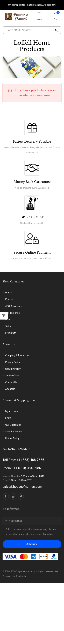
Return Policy (12, 438)
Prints (8, 292)
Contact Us (11, 382)
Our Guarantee (13, 424)
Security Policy (13, 368)
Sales (8, 326)
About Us (10, 389)
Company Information (17, 355)
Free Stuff (10, 333)
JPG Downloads (13, 306)
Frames (9, 299)
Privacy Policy (12, 362)
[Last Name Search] (32, 30)
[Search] (56, 30)
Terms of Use (12, 375)
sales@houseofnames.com (22, 487)
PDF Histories (12, 312)
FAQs (8, 418)
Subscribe (31, 544)
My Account (11, 411)
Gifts (7, 319)
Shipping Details (13, 431)
